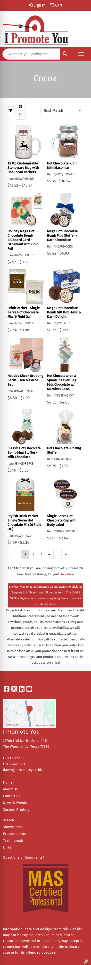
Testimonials (13, 840)
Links (7, 847)
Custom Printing (16, 809)
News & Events (15, 803)
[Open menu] (81, 54)
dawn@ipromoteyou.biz (22, 770)
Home (8, 782)
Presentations (14, 834)
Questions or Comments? (23, 857)
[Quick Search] (31, 54)
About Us (10, 789)
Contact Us (11, 796)
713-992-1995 (16, 758)
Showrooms (13, 827)
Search (8, 820)
